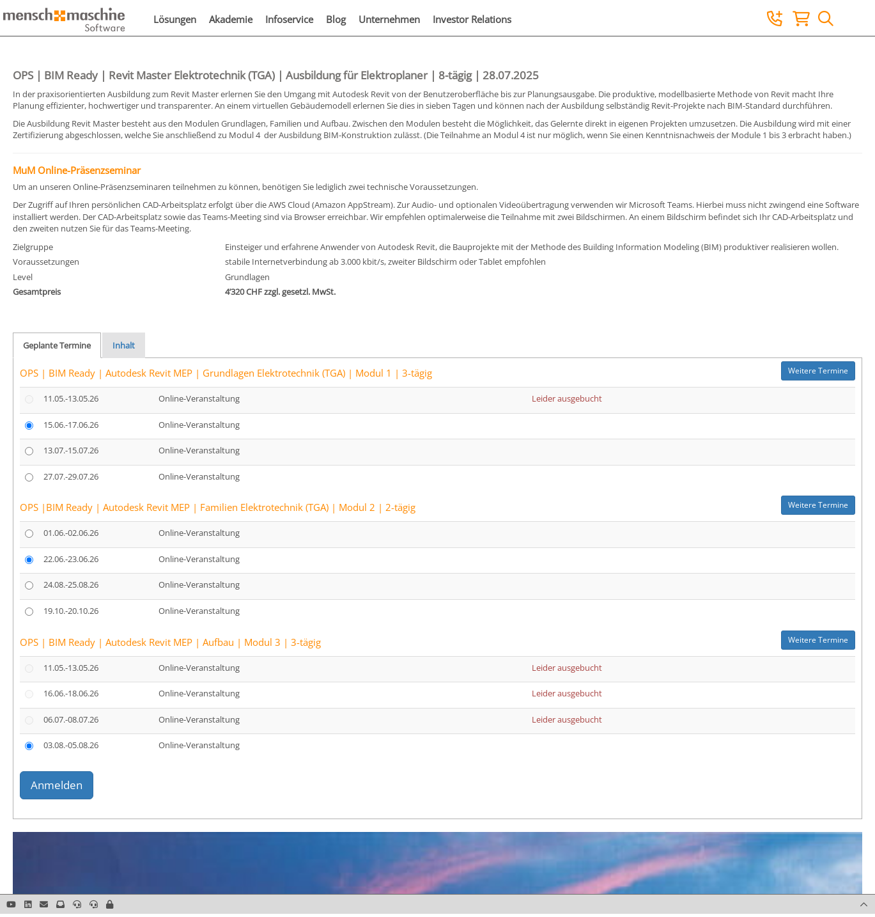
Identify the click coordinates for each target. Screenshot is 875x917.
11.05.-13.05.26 (70, 398)
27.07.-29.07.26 (70, 476)
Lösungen (174, 19)
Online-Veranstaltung (199, 398)
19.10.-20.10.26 (70, 610)
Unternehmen (389, 19)
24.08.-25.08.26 (70, 584)
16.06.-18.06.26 (70, 693)
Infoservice (289, 19)
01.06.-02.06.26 (70, 532)
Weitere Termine (818, 370)
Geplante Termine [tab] (57, 345)
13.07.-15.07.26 (70, 450)
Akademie (230, 19)
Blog (336, 19)
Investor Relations (472, 19)
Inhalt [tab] (123, 345)
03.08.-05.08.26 (70, 745)
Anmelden (56, 785)
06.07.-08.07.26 (70, 719)
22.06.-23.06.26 (70, 559)
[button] (109, 904)
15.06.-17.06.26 (70, 424)
